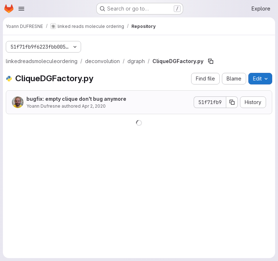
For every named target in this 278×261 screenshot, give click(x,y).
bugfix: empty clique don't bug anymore (76, 99)
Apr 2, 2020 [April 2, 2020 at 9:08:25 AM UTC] (94, 106)
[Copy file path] (210, 61)
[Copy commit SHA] (232, 102)
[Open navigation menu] (21, 8)
